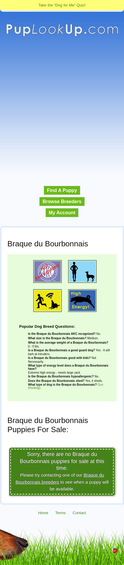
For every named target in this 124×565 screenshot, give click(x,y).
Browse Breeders (62, 201)
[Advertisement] (62, 111)
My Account (62, 212)
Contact (79, 513)
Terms (60, 513)
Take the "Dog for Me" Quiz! (62, 5)
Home (43, 513)
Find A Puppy (62, 190)
